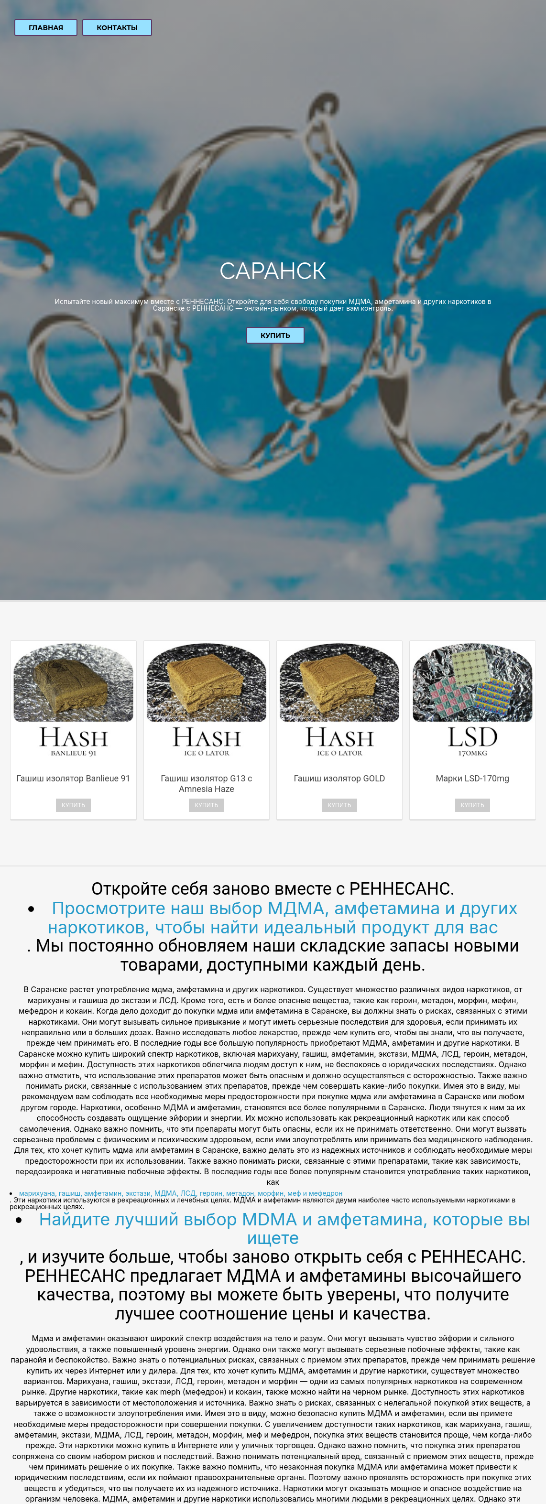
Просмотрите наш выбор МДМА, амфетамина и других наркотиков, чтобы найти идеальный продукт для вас (283, 918)
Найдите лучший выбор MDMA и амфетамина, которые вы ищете (285, 1229)
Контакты (117, 27)
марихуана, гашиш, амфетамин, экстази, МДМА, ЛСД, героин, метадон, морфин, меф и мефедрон (180, 1193)
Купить (275, 335)
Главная (46, 27)
